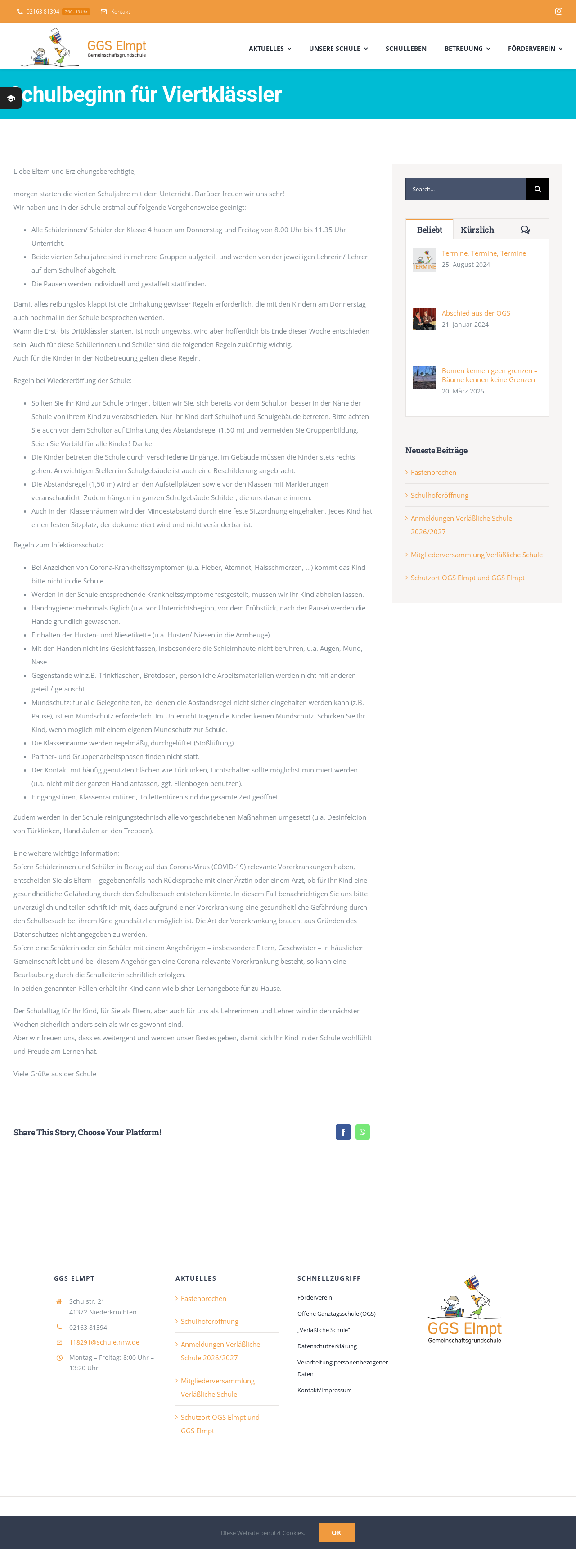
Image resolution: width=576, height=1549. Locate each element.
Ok (337, 1532)
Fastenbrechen (433, 472)
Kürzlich (477, 229)
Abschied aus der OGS (476, 312)
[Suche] (537, 189)
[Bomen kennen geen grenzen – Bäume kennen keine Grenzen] (424, 372)
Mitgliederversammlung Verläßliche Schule (477, 554)
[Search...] (465, 189)
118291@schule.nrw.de (104, 1342)
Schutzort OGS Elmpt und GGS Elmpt (468, 577)
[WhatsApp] (362, 1132)
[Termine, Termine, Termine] (424, 255)
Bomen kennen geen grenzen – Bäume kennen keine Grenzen (490, 375)
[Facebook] (343, 1132)
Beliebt (429, 229)
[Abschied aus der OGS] (424, 315)
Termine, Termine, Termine (484, 252)
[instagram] (558, 11)
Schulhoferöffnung (439, 495)
